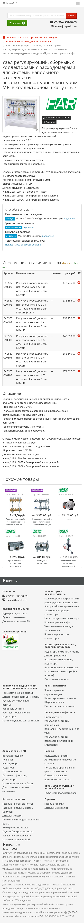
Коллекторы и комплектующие (38, 37)
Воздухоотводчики (13, 755)
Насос (68, 519)
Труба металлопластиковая (60, 793)
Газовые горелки (54, 803)
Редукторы (8, 767)
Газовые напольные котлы (17, 807)
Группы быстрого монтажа (18, 831)
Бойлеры (7, 811)
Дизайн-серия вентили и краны (20, 696)
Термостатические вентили (18, 692)
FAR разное (51, 744)
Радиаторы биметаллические (62, 651)
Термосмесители (12, 771)
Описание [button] (49, 122)
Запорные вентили (13, 708)
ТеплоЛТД (10, 3)
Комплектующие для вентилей (20, 720)
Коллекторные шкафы (57, 622)
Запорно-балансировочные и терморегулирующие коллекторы (62, 610)
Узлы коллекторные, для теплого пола (28, 41)
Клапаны (7, 759)
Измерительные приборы (17, 783)
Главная (9, 37)
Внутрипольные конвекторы (61, 667)
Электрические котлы (15, 827)
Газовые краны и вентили (60, 706)
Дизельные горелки (56, 807)
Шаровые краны (54, 702)
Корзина (17, 23)
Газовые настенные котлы (17, 803)
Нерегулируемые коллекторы (62, 618)
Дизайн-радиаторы (56, 655)
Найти (71, 15)
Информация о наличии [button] (56, 117)
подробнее (69, 218)
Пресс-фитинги (53, 717)
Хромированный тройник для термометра (15, 563)
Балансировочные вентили (60, 698)
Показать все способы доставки (23, 244)
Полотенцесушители (57, 679)
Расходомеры (10, 763)
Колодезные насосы (56, 755)
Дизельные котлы (12, 815)
